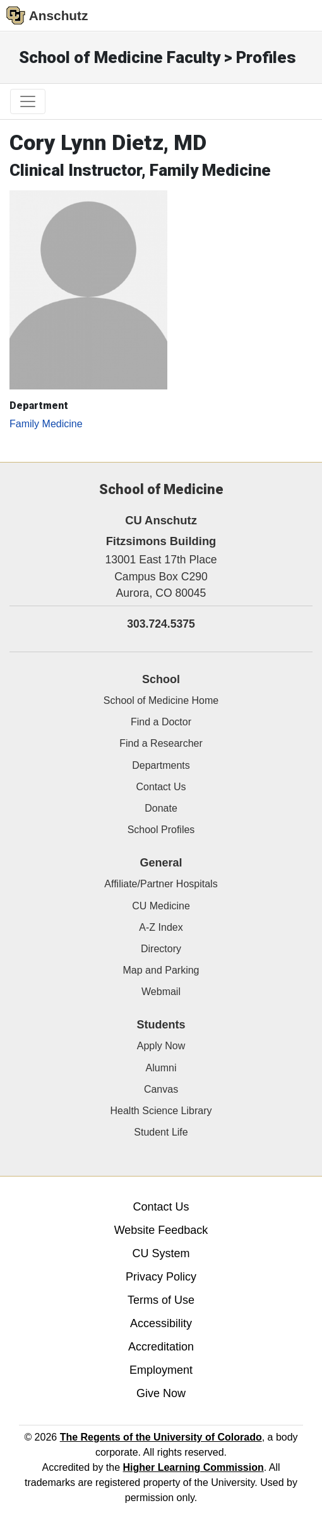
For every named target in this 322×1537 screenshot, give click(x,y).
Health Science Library (161, 1110)
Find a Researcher (161, 743)
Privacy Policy (161, 1276)
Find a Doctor (161, 722)
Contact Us (161, 786)
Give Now (161, 1393)
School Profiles (161, 829)
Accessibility (161, 1323)
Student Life (161, 1132)
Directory (161, 948)
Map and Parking (161, 970)
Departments (161, 765)
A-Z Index (160, 927)
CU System (160, 1253)
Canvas (161, 1089)
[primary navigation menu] (27, 101)
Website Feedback (161, 1230)
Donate (161, 808)
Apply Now (161, 1045)
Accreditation (161, 1346)
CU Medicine (161, 906)
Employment (161, 1370)
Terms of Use (161, 1300)
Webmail (161, 991)
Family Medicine (46, 423)
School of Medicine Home (161, 700)
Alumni (161, 1067)
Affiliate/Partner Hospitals (160, 883)
